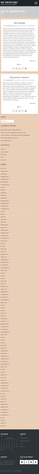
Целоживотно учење (24, 441)
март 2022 (3, 283)
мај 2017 (3, 420)
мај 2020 (3, 342)
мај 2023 (3, 246)
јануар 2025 (4, 198)
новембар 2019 (5, 358)
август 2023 (4, 241)
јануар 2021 (4, 321)
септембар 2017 (5, 415)
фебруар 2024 (4, 224)
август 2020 (4, 334)
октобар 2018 (4, 388)
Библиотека (4, 154)
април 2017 (3, 423)
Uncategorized (4, 152)
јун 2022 (3, 275)
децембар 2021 (5, 291)
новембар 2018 (5, 385)
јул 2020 (3, 337)
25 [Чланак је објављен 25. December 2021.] (14, 446)
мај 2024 (3, 216)
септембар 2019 (5, 364)
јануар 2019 (4, 380)
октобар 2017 (4, 412)
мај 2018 (3, 396)
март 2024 (3, 222)
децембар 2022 (5, 259)
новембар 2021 (5, 294)
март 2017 (3, 425)
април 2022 (3, 281)
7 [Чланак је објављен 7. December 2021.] (3, 443)
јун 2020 (3, 340)
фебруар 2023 (4, 254)
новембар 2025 (5, 179)
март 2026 (3, 168)
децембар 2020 (5, 324)
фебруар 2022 (4, 286)
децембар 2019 (5, 356)
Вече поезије (19, 23)
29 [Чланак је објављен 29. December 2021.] (6, 448)
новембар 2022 (5, 262)
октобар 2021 (4, 297)
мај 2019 (3, 372)
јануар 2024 (4, 227)
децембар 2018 (5, 383)
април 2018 (3, 399)
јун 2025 (3, 187)
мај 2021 (3, 310)
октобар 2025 (4, 182)
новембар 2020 (5, 326)
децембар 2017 (5, 407)
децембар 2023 (5, 230)
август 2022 (4, 270)
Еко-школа (3, 160)
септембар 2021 (5, 300)
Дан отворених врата (6, 140)
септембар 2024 (5, 208)
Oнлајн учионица (24, 438)
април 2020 (3, 345)
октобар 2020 (4, 329)
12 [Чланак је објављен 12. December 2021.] (16, 443)
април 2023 (3, 249)
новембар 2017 (5, 409)
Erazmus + (3, 149)
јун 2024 (3, 214)
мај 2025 (3, 190)
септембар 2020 (5, 332)
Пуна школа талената (19, 77)
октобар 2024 (4, 206)
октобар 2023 (4, 235)
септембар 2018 (5, 391)
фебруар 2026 (4, 171)
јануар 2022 (4, 289)
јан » (12, 450)
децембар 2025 (5, 176)
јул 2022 (3, 273)
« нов (2, 450)
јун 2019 (3, 369)
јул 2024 (3, 211)
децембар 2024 (5, 200)
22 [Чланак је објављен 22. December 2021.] (6, 446)
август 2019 (4, 366)
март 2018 (3, 401)
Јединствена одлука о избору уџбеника (11, 129)
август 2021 (4, 302)
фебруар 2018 (4, 404)
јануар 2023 (4, 257)
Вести (19, 64)
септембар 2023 (5, 238)
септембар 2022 (5, 267)
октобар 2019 (4, 361)
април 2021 (3, 313)
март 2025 (3, 195)
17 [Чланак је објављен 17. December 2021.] (11, 445)
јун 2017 (3, 417)
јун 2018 (3, 393)
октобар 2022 (4, 265)
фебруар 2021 (4, 318)
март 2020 (3, 348)
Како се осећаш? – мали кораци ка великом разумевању (15, 135)
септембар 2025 (5, 184)
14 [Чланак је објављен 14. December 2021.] (3, 445)
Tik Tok (21, 443)
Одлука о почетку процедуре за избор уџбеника (13, 132)
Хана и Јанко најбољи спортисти (9, 138)
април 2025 (3, 192)
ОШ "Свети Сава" (9, 2)
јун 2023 (3, 243)
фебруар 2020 (4, 350)
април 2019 (3, 375)
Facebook (22, 446)
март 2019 (3, 377)
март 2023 (3, 251)
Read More (33, 61)
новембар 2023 (5, 233)
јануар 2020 (4, 353)
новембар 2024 (5, 203)
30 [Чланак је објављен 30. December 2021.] (9, 448)
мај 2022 (3, 278)
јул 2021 (3, 305)
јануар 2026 (4, 174)
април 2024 (3, 219)
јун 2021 (3, 308)
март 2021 (3, 316)
